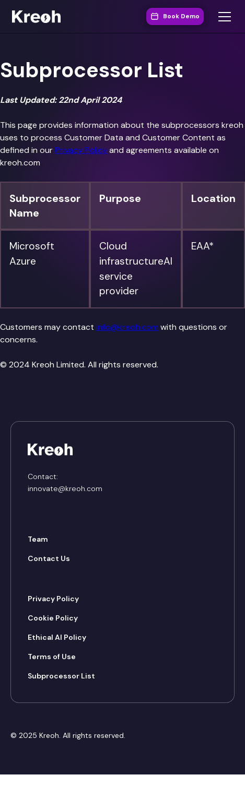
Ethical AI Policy (57, 637)
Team (38, 539)
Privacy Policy (81, 150)
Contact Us (49, 558)
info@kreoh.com (127, 326)
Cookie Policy (53, 618)
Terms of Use (52, 656)
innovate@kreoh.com (65, 488)
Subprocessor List (61, 676)
